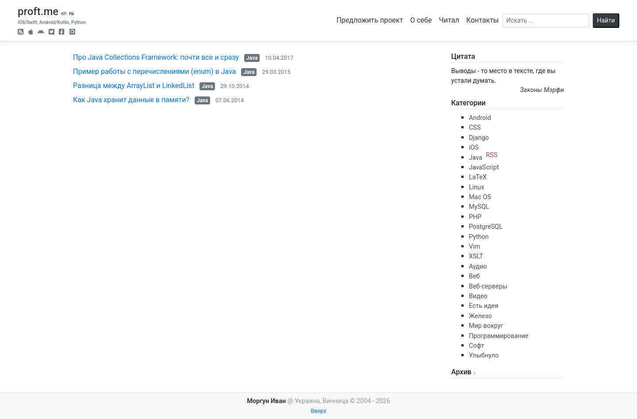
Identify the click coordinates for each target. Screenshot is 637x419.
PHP (475, 217)
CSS (474, 127)
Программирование (499, 336)
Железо (480, 316)
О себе (421, 20)
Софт (476, 346)
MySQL (479, 207)
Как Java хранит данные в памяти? (131, 100)
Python (479, 237)
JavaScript (484, 167)
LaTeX (478, 177)
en (63, 13)
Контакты (482, 20)
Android (480, 118)
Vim (474, 246)
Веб (474, 276)
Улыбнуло (484, 355)
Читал (449, 20)
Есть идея (483, 306)
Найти (606, 20)
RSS (491, 155)
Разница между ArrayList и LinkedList (133, 85)
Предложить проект (369, 20)
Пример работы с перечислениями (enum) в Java (154, 71)
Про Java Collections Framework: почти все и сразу (156, 57)
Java (251, 58)
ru (71, 13)
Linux (476, 187)
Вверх (318, 410)
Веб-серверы (488, 286)
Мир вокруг (486, 326)
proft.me (38, 11)
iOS (474, 147)
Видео (478, 296)
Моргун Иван (266, 401)
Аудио (478, 266)
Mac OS (480, 197)
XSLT (476, 256)
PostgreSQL (486, 227)
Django (479, 138)
